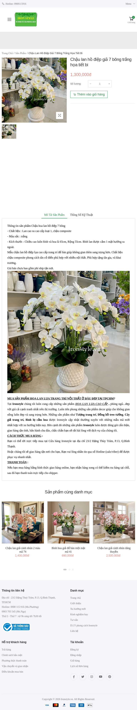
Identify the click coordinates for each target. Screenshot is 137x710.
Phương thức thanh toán (14, 660)
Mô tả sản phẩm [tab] (54, 214)
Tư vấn (74, 620)
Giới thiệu (75, 603)
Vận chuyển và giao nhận (15, 666)
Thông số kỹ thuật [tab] (81, 214)
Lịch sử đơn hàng (79, 666)
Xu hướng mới (78, 609)
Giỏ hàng (75, 660)
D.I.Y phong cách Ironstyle (83, 625)
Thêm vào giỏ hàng (91, 94)
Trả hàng (6, 649)
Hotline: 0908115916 (14, 3)
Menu (128, 3)
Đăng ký (74, 649)
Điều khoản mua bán (12, 671)
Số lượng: (75, 83)
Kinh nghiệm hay (79, 614)
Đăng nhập (76, 655)
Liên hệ (74, 631)
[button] (131, 19)
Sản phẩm (20, 53)
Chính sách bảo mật (12, 655)
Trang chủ (7, 53)
